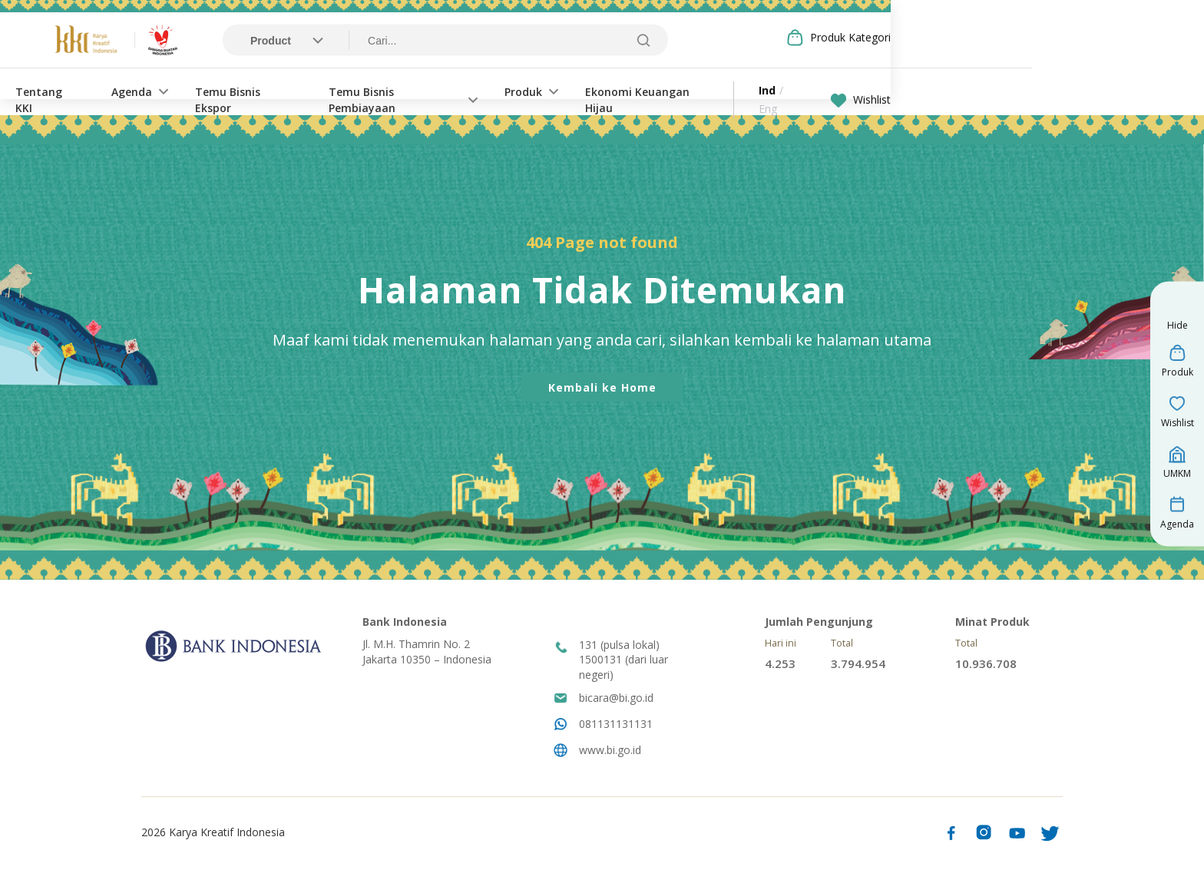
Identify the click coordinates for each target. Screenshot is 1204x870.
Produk (681, 91)
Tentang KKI (200, 91)
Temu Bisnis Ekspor (401, 91)
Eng (956, 91)
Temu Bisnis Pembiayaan (551, 91)
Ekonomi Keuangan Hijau (810, 91)
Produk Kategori (1010, 37)
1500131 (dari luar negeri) (623, 669)
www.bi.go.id (610, 751)
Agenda (285, 91)
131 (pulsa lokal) (619, 646)
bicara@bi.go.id (616, 699)
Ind (926, 91)
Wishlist (1021, 91)
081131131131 (616, 725)
